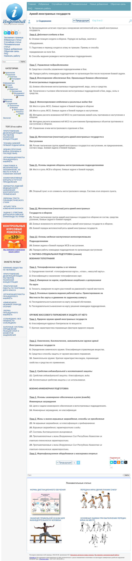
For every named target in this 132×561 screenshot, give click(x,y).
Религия (8, 101)
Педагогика (7, 99)
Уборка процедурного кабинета (10, 313)
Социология (12, 104)
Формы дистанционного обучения (47, 490)
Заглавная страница (13, 37)
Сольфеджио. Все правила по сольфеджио (12, 321)
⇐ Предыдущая (81, 21)
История (8, 85)
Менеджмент (19, 93)
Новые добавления (13, 49)
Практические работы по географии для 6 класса (14, 288)
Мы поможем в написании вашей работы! (106, 555)
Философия (18, 110)
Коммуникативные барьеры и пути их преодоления (12, 180)
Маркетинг (13, 89)
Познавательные (79, 4)
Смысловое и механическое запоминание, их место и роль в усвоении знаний (12, 170)
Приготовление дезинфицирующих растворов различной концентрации (12, 135)
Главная (32, 4)
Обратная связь (11, 51)
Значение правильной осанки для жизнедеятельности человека (47, 519)
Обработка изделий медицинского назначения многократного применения (13, 190)
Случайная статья (12, 42)
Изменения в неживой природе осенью (12, 304)
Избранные (43, 4)
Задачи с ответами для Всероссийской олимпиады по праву (13, 215)
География (16, 79)
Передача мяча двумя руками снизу (98, 490)
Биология (11, 75)
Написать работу (12, 56)
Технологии (14, 106)
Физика (15, 108)
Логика (10, 87)
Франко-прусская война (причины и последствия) (12, 151)
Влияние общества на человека (13, 269)
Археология (10, 73)
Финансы (19, 112)
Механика (20, 95)
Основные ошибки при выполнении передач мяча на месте (103, 519)
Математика (17, 91)
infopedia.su (32, 557)
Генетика (13, 77)
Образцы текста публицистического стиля (13, 200)
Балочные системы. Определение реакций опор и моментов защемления (13, 331)
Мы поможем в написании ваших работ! (14, 251)
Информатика (8, 83)
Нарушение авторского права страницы (82, 555)
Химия (20, 114)
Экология (7, 118)
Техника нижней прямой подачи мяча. (14, 144)
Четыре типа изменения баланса (13, 207)
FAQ (6, 54)
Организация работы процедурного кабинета (14, 159)
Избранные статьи (12, 40)
